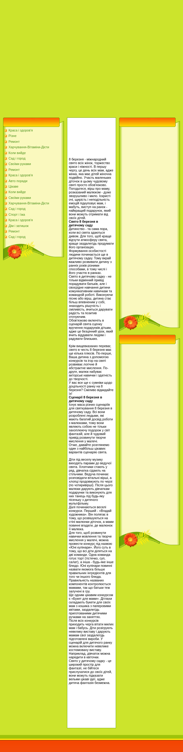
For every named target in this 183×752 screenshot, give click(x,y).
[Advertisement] (57, 57)
